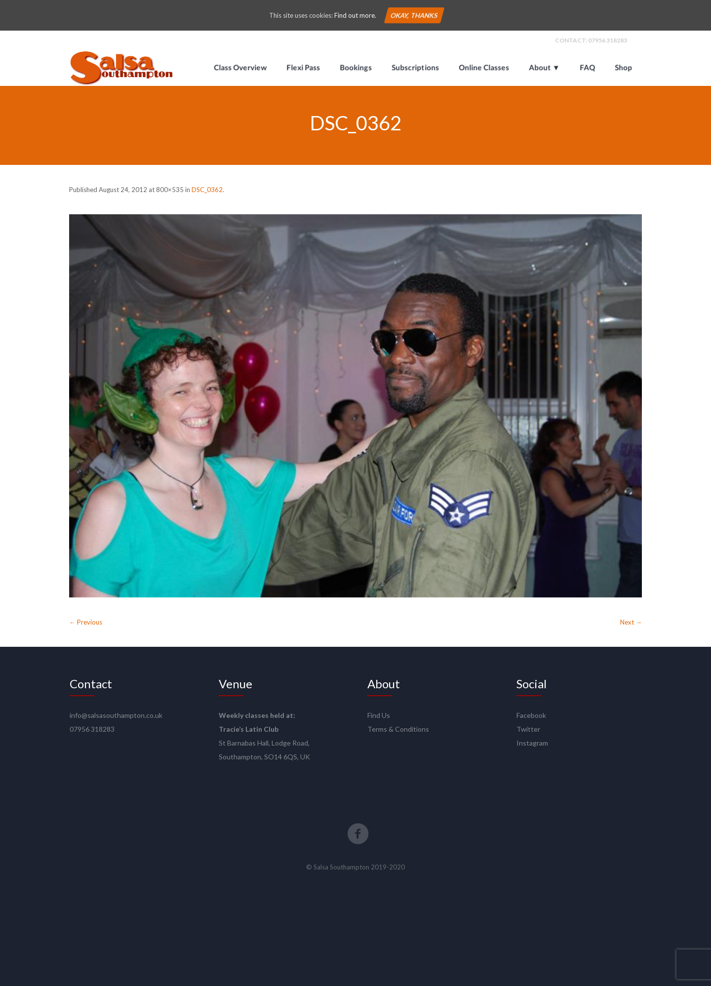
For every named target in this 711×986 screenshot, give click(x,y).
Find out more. (355, 15)
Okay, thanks (413, 15)
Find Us (378, 715)
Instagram (532, 743)
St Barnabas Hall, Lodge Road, (264, 743)
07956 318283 (607, 40)
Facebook (531, 715)
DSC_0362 (207, 190)
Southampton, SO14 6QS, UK (264, 756)
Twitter (528, 729)
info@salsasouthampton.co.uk (116, 715)
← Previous (85, 622)
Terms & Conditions (398, 729)
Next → (631, 622)
